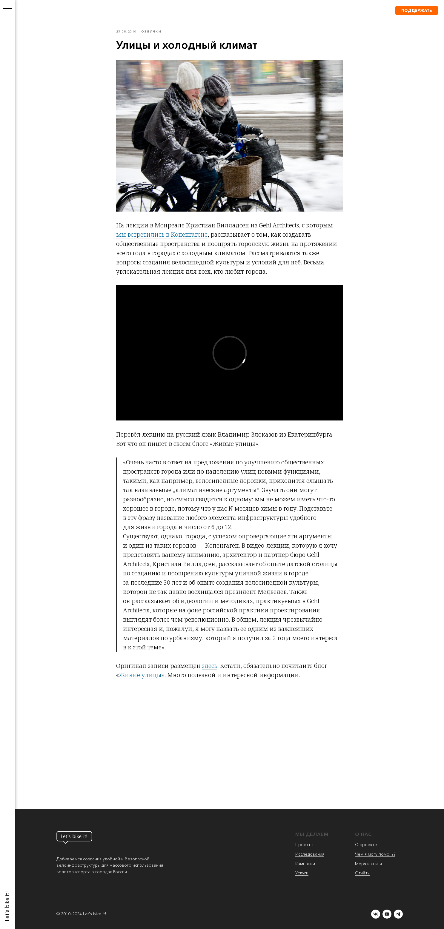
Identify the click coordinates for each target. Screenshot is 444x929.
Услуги (301, 873)
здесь (209, 666)
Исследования (309, 854)
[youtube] (386, 914)
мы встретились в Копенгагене (162, 234)
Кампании (305, 863)
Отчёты (362, 873)
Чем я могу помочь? (375, 854)
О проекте (366, 844)
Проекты (304, 844)
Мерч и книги (368, 863)
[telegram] (398, 914)
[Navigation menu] (7, 9)
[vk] (375, 914)
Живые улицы (140, 675)
